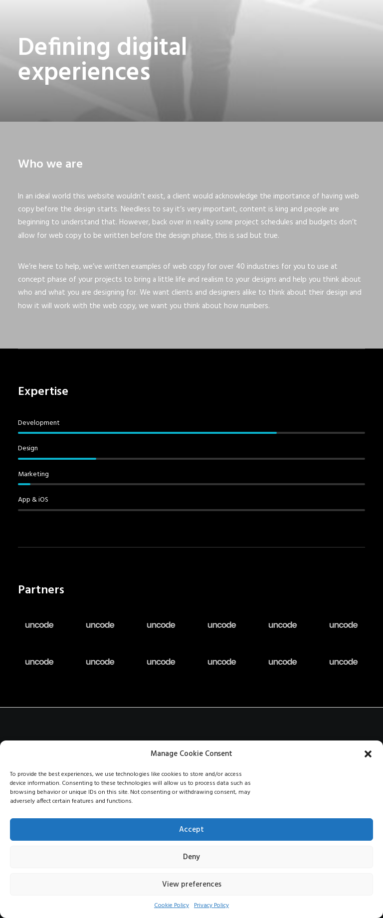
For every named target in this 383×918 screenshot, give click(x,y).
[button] (368, 754)
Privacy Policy (211, 906)
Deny (191, 857)
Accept (191, 830)
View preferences (191, 885)
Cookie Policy (171, 906)
